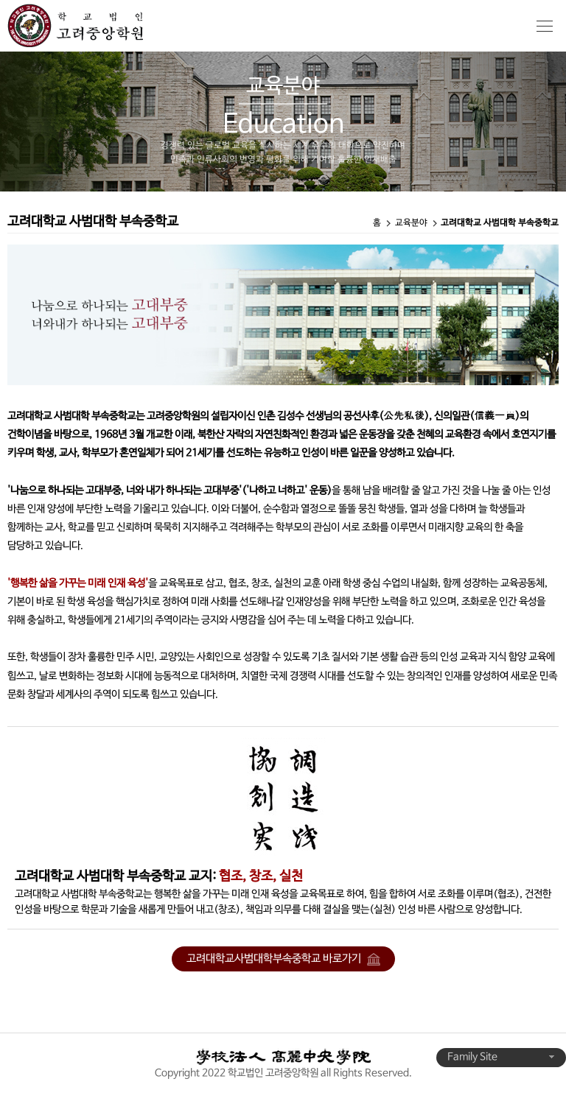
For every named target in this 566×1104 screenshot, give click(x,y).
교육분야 (411, 223)
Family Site (501, 1057)
